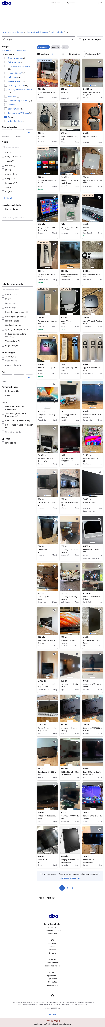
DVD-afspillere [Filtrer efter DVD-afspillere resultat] (15, 62)
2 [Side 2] (67, 887)
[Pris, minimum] (7, 377)
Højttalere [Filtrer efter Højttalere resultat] (14, 77)
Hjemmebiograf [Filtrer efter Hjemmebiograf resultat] (16, 73)
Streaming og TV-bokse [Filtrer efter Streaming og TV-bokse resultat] (20, 112)
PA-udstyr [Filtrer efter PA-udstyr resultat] (13, 96)
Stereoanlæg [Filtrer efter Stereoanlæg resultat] (15, 108)
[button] (90, 39)
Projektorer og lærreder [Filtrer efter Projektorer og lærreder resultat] (20, 100)
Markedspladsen (15, 32)
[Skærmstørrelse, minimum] (7, 132)
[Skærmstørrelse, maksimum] (19, 132)
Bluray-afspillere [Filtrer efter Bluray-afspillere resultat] (16, 58)
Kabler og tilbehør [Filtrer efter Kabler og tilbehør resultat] (18, 85)
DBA (4, 32)
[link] (14, 50)
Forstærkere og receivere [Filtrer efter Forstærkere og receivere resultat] (19, 67)
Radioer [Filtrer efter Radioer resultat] (12, 104)
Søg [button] (29, 132)
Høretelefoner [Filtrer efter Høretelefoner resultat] (16, 81)
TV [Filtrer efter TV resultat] (11, 117)
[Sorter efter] (93, 54)
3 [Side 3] (72, 887)
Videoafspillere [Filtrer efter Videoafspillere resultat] (16, 121)
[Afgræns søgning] (17, 147)
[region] (47, 73)
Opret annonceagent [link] (70, 878)
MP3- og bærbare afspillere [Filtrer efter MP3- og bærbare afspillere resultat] (20, 91)
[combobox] (38, 39)
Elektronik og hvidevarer (37, 32)
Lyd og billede (57, 32)
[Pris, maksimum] (19, 377)
